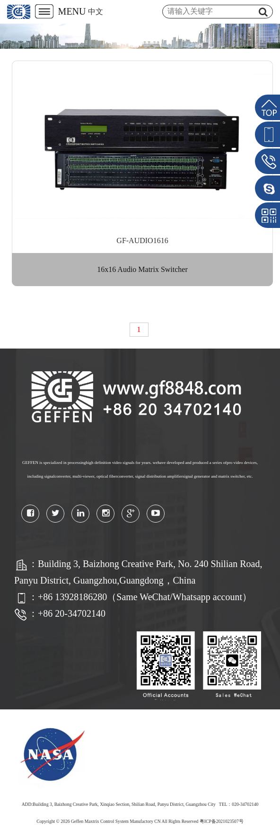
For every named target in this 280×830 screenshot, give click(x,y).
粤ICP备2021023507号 (222, 821)
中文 (95, 12)
